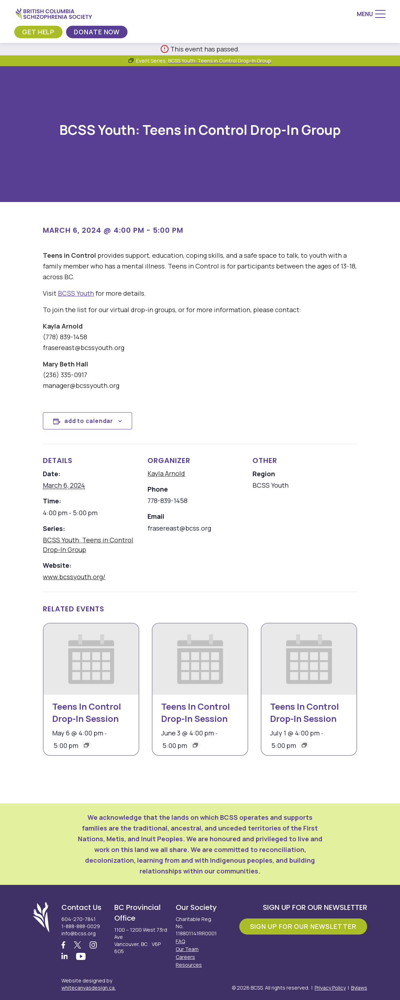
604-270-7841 (78, 919)
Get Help (38, 32)
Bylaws (359, 987)
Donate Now (97, 32)
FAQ (180, 941)
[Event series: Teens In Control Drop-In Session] (86, 745)
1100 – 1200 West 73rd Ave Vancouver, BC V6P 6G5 (140, 940)
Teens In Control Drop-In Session (86, 712)
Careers (185, 957)
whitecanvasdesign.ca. (88, 987)
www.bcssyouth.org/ (74, 576)
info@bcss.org (78, 933)
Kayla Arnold (166, 473)
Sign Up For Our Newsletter (303, 926)
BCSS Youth (76, 293)
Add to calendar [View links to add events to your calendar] (88, 421)
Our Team (187, 949)
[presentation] (91, 659)
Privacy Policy (330, 987)
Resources (189, 964)
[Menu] (371, 14)
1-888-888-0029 (80, 926)
